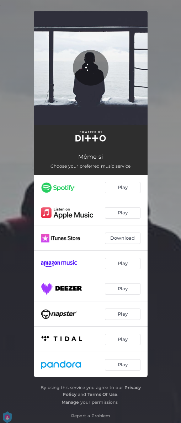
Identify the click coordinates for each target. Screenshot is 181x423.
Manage (70, 402)
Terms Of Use (102, 394)
